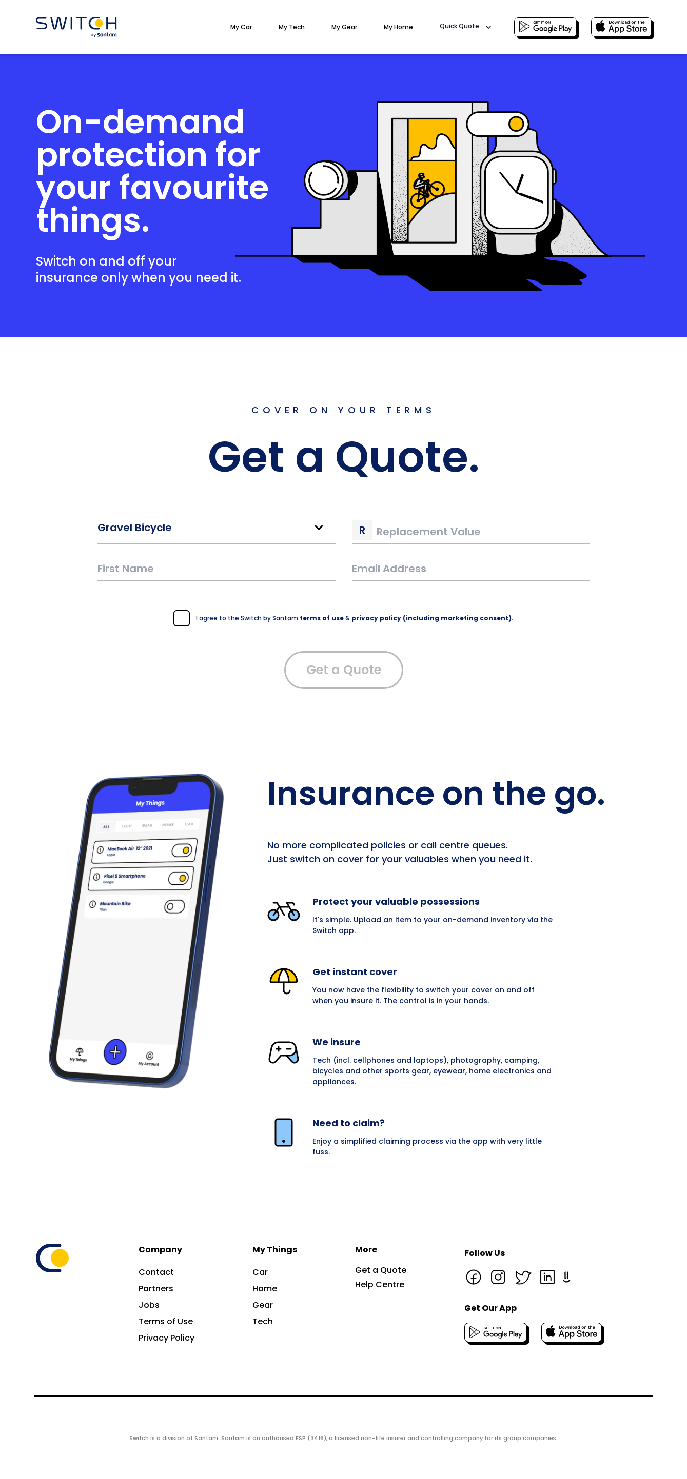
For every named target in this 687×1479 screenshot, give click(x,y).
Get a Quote (343, 669)
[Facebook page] (473, 1277)
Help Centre (379, 1284)
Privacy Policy (166, 1338)
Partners (156, 1288)
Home (264, 1288)
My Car (241, 27)
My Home (398, 27)
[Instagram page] (498, 1277)
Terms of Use (166, 1321)
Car (260, 1272)
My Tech (292, 27)
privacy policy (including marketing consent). (432, 618)
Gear (262, 1305)
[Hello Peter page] (567, 1277)
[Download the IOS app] (621, 27)
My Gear (344, 27)
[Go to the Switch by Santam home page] (76, 27)
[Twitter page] (523, 1277)
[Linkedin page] (547, 1277)
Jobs (149, 1305)
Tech (262, 1321)
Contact (156, 1272)
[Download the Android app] (545, 27)
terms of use (322, 618)
